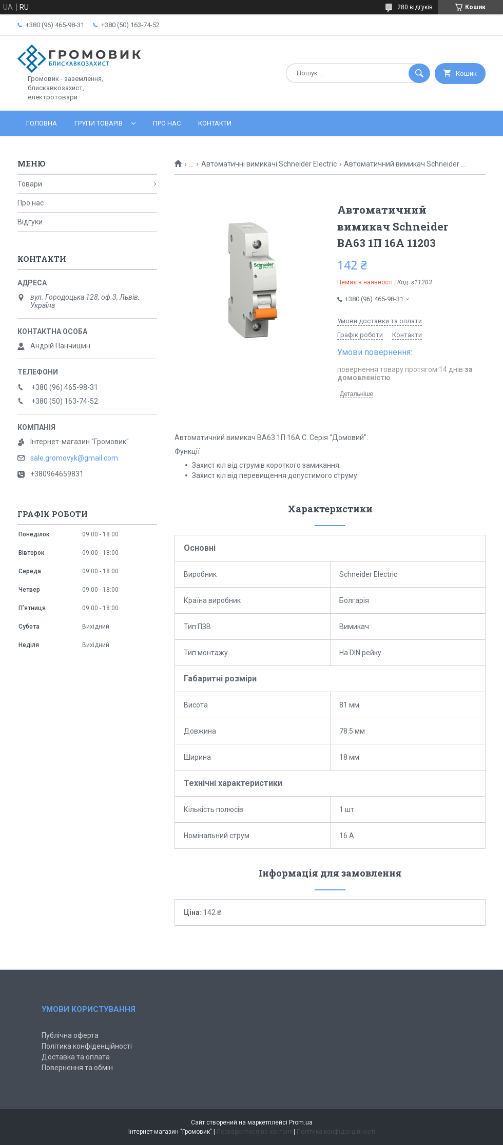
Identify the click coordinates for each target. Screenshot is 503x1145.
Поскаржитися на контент (254, 1131)
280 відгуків (415, 7)
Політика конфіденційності (87, 1046)
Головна (41, 123)
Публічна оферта (70, 1035)
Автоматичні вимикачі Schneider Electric (269, 164)
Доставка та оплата (76, 1057)
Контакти (214, 123)
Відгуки (30, 222)
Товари (29, 184)
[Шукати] (419, 73)
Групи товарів (98, 123)
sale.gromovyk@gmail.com (74, 458)
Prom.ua (301, 1122)
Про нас (167, 123)
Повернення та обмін (77, 1068)
